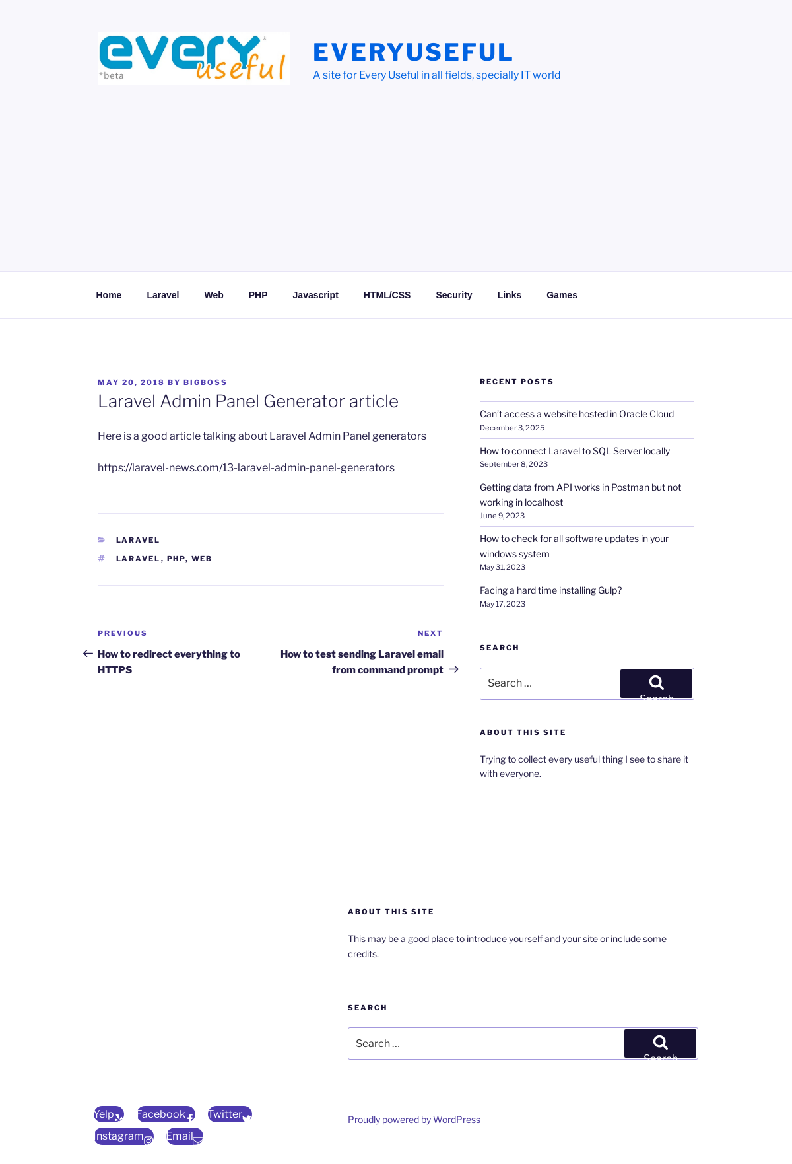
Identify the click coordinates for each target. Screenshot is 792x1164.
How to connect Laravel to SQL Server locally (575, 450)
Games (562, 295)
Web (213, 295)
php (176, 558)
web (202, 558)
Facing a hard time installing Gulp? (551, 590)
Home (109, 295)
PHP (258, 295)
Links (510, 295)
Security (454, 295)
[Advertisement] (396, 188)
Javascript (316, 295)
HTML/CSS (387, 295)
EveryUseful (414, 52)
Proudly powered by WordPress (414, 1119)
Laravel (163, 295)
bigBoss (205, 382)
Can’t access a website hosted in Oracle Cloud (577, 413)
